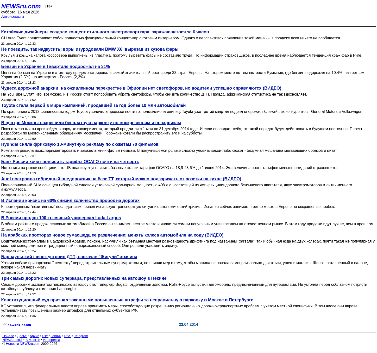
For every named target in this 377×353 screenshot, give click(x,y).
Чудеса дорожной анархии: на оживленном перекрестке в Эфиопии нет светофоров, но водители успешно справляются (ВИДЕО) (141, 88)
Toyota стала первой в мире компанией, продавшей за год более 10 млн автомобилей (93, 105)
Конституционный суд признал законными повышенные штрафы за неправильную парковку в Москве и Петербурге (127, 300)
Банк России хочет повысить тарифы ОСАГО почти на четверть (70, 161)
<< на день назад (17, 324)
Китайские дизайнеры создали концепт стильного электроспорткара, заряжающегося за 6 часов (105, 32)
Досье (22, 336)
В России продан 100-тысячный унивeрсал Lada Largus (61, 217)
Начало (8, 336)
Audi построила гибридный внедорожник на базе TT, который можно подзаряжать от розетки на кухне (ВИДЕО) (121, 178)
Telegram (81, 336)
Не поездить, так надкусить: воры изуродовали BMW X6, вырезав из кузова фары (89, 49)
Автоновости (12, 16)
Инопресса (51, 340)
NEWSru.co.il (12, 340)
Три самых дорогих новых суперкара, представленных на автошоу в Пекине (84, 278)
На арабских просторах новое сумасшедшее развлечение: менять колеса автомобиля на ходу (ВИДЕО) (112, 235)
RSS (67, 336)
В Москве (32, 340)
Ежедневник (51, 336)
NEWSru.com (21, 6)
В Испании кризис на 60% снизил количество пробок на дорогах (70, 200)
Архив (34, 336)
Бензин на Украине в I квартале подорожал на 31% (55, 66)
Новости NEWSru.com (23, 344)
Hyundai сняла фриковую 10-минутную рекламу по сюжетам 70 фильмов (80, 144)
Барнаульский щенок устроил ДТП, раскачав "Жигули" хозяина (69, 256)
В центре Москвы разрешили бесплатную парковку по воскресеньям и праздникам (91, 122)
